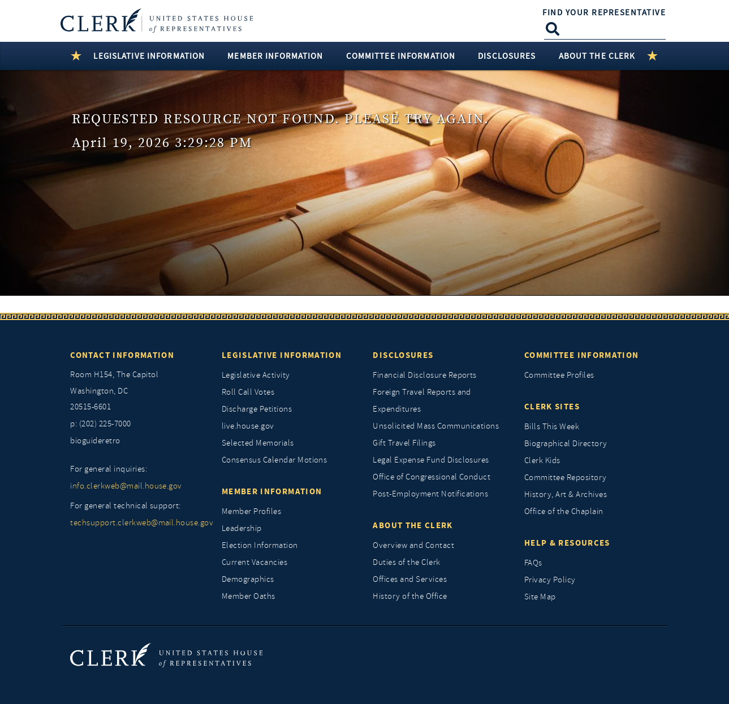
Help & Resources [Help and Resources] (567, 542)
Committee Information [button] (401, 56)
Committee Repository (565, 477)
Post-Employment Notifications (430, 494)
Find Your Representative (604, 12)
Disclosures (403, 355)
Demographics (248, 579)
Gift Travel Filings (404, 443)
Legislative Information (282, 355)
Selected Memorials (258, 443)
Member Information (272, 491)
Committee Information (581, 355)
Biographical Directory (565, 443)
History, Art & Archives (565, 494)
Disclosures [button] (507, 56)
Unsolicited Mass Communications (436, 426)
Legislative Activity (256, 375)
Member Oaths (248, 596)
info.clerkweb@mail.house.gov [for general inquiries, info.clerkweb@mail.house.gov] (126, 486)
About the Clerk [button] (597, 56)
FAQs (533, 563)
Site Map (540, 596)
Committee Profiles (559, 375)
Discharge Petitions (257, 409)
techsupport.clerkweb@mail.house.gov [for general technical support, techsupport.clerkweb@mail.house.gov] (137, 522)
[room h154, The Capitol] (137, 391)
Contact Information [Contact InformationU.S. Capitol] (122, 355)
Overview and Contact (413, 545)
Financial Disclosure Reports (424, 375)
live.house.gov (248, 426)
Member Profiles (251, 511)
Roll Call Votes (248, 392)
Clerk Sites (552, 406)
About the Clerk (412, 525)
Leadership (242, 528)
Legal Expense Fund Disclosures (431, 460)
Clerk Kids (542, 460)
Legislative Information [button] (149, 56)
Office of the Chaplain (563, 511)
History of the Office (410, 596)
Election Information (260, 545)
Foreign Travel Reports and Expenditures (422, 400)
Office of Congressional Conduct (431, 477)
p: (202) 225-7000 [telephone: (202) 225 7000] (100, 423)
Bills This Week (551, 426)
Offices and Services (410, 579)
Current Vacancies (254, 562)
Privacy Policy (550, 580)
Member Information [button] (275, 56)
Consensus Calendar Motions (274, 460)
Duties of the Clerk (406, 562)
